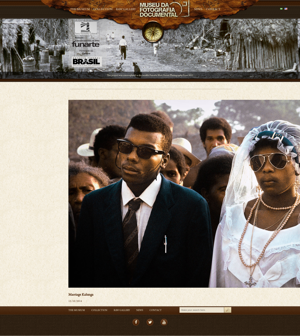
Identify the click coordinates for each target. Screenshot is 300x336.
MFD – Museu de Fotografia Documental (165, 9)
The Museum (80, 9)
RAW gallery (126, 9)
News (198, 9)
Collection (102, 9)
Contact (213, 9)
